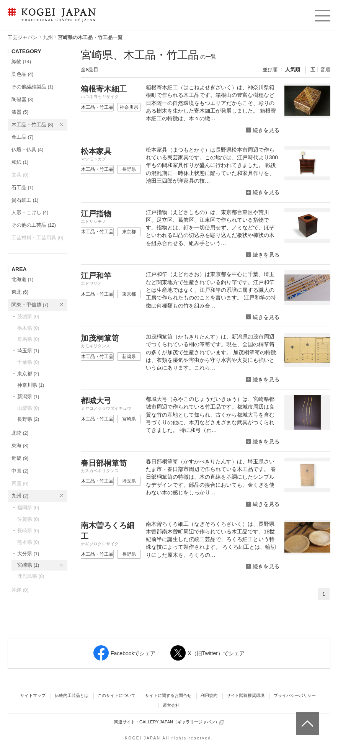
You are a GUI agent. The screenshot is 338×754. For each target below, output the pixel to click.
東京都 (28, 373)
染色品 (22, 74)
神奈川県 (30, 385)
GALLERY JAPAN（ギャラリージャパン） (181, 722)
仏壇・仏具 (27, 149)
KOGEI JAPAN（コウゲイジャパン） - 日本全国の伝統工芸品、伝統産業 (50, 19)
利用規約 (209, 695)
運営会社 (171, 705)
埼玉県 (28, 350)
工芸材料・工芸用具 (37, 237)
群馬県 (28, 339)
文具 (19, 175)
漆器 (19, 112)
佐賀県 (28, 519)
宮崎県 (28, 565)
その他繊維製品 (32, 87)
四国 (19, 483)
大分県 (28, 553)
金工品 (22, 137)
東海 (19, 445)
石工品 (22, 187)
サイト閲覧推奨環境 (246, 695)
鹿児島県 (30, 576)
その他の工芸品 (33, 225)
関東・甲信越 (29, 304)
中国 (19, 471)
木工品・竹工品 (32, 125)
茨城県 (28, 316)
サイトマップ (33, 695)
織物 (21, 61)
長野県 (28, 419)
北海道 (22, 279)
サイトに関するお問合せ (168, 695)
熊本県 (28, 542)
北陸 (19, 433)
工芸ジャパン (23, 37)
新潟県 (28, 396)
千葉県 (28, 362)
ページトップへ (306, 717)
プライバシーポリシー (295, 695)
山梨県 (28, 408)
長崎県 (28, 530)
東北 (19, 292)
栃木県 (28, 328)
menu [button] (322, 14)
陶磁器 (22, 99)
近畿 (19, 458)
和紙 (19, 162)
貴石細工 (24, 200)
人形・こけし (29, 212)
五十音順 (320, 69)
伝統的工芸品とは (71, 695)
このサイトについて (117, 695)
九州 (48, 37)
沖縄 (19, 590)
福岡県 (28, 507)
